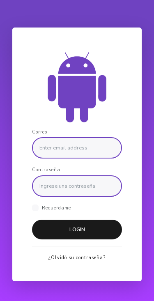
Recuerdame (56, 208)
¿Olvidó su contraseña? (77, 258)
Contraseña (46, 170)
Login (77, 229)
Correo (39, 132)
